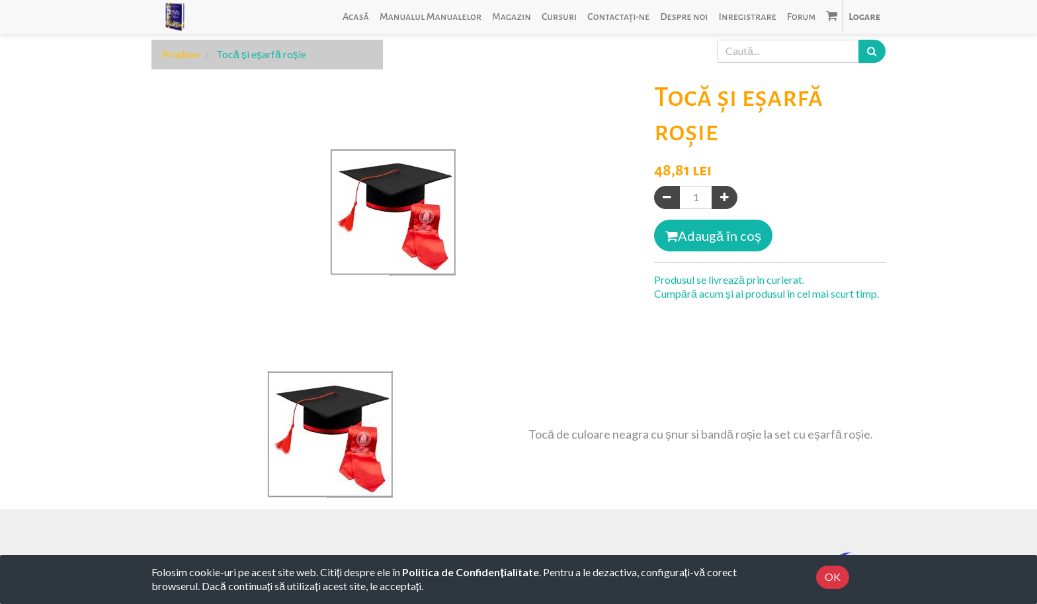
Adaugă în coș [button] (713, 235)
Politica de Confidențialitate (470, 572)
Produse (181, 54)
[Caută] (872, 51)
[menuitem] (355, 17)
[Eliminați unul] (667, 197)
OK (833, 576)
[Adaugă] (724, 197)
